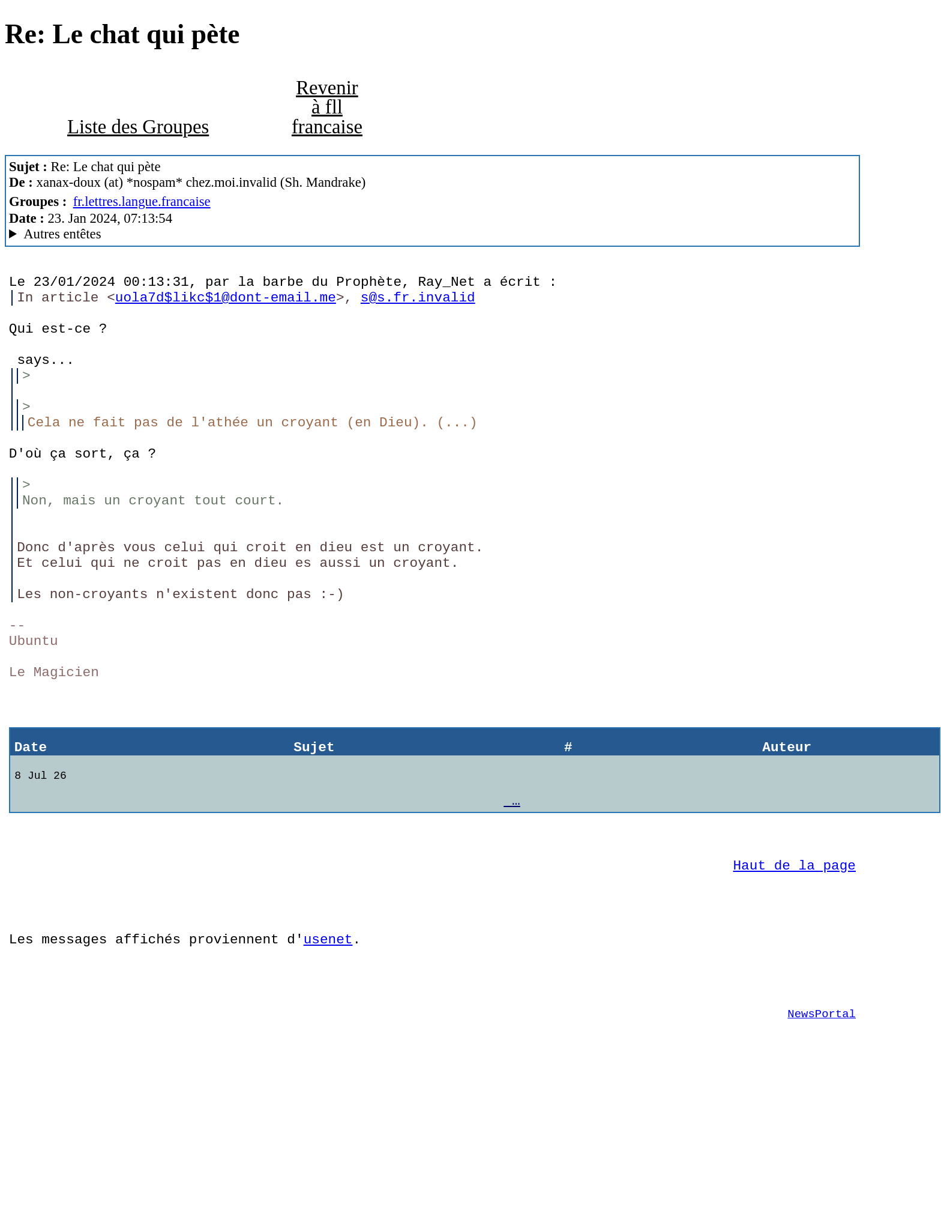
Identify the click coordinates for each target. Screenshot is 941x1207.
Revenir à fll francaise (327, 107)
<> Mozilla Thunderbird (432, 234)
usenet (328, 1049)
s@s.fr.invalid (418, 302)
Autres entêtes (62, 233)
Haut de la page (794, 966)
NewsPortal (821, 1133)
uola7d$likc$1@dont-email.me (225, 302)
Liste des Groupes (138, 127)
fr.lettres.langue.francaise (142, 201)
